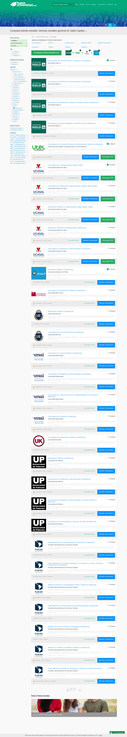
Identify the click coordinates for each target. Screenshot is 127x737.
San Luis (16, 115)
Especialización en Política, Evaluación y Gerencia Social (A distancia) (75, 668)
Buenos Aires (17, 71)
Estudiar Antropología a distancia (55, 592)
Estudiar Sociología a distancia (55, 132)
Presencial (14, 64)
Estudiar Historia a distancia (54, 405)
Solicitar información (90, 178)
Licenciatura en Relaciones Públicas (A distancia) (67, 290)
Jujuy (15, 121)
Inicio (33, 36)
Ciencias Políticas (36, 42)
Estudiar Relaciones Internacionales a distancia (59, 90)
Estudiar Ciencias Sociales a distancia (57, 530)
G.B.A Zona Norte (19, 77)
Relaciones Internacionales (104, 42)
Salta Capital (18, 108)
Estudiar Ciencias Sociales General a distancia (59, 551)
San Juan (16, 96)
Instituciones (110, 4)
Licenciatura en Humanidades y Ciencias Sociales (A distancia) (72, 521)
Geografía (84, 47)
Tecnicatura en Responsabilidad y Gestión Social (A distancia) (71, 123)
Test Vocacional (101, 4)
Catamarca (16, 113)
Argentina (13, 69)
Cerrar (100, 735)
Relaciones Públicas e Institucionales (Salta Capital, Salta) (70, 207)
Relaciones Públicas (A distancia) (60, 270)
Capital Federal (17, 83)
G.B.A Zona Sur (18, 76)
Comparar (111, 60)
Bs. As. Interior (18, 74)
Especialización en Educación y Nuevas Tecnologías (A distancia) (73, 606)
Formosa (16, 117)
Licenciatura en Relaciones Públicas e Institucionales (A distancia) (73, 102)
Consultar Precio (73, 178)
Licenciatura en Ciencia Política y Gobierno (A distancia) (69, 61)
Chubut (15, 91)
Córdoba (16, 85)
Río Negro (16, 98)
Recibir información (106, 73)
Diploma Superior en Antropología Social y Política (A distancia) (72, 585)
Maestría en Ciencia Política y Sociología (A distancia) (68, 627)
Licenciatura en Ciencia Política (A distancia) (65, 353)
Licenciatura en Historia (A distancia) (62, 416)
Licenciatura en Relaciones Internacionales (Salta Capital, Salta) (72, 186)
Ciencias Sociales (69, 42)
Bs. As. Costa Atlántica (20, 81)
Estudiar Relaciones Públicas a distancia (57, 111)
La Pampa (16, 102)
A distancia (14, 62)
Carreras (82, 4)
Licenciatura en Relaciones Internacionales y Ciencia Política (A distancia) (72, 501)
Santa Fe (16, 89)
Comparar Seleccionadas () (46, 53)
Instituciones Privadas (18, 128)
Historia (50, 42)
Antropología (35, 47)
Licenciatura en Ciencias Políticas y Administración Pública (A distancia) (75, 144)
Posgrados (93, 4)
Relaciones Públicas (86, 42)
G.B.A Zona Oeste (19, 79)
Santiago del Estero (18, 110)
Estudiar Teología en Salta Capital (56, 173)
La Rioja (15, 119)
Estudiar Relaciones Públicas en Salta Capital (58, 215)
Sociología (67, 47)
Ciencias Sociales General (42, 36)
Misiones (16, 100)
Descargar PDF (107, 157)
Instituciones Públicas (18, 130)
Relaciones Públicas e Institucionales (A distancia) (67, 228)
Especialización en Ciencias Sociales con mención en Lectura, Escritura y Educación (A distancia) (75, 564)
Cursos (87, 4)
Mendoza (16, 87)
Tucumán (16, 94)
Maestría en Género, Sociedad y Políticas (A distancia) (69, 647)
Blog (116, 4)
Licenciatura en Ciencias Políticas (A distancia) (66, 332)
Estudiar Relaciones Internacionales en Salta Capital (60, 194)
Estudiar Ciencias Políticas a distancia (57, 69)
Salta (15, 106)
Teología (50, 47)
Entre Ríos (16, 92)
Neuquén (16, 112)
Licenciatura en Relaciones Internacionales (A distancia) (69, 81)
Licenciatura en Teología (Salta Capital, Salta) (65, 165)
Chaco (15, 104)
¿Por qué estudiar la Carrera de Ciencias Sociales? (48, 714)
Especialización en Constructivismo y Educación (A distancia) (71, 542)
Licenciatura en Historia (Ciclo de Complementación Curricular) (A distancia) (73, 396)
